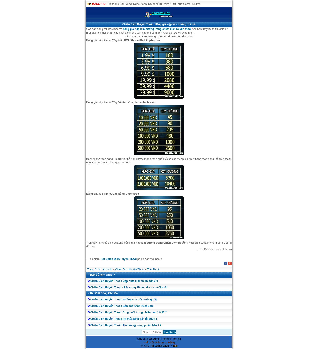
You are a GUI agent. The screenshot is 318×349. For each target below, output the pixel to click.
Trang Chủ (93, 269)
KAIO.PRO (99, 3)
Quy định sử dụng (148, 338)
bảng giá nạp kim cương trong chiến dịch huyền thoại (157, 29)
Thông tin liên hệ (171, 338)
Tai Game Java (159, 345)
